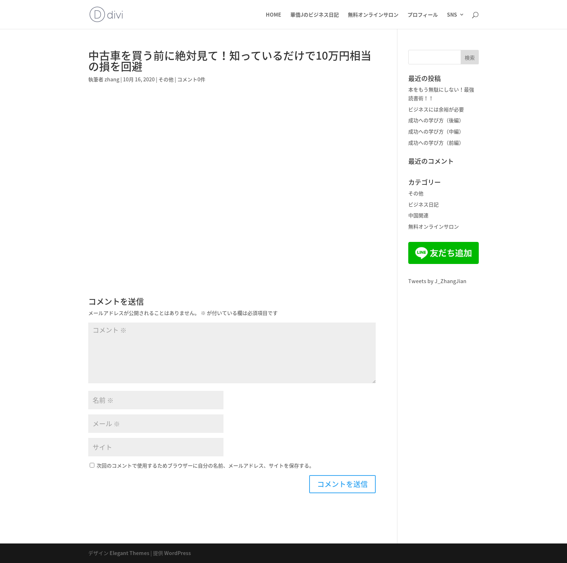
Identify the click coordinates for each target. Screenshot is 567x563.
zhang (112, 79)
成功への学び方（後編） (436, 120)
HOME (273, 15)
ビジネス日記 (423, 204)
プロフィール (423, 15)
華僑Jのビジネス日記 (314, 15)
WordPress (177, 552)
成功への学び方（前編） (436, 142)
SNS (452, 15)
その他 (166, 79)
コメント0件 (191, 79)
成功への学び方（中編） (436, 131)
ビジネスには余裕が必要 (436, 109)
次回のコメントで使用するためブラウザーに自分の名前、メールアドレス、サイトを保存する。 (205, 465)
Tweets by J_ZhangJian (437, 281)
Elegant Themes (129, 552)
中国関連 (418, 215)
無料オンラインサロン (373, 15)
